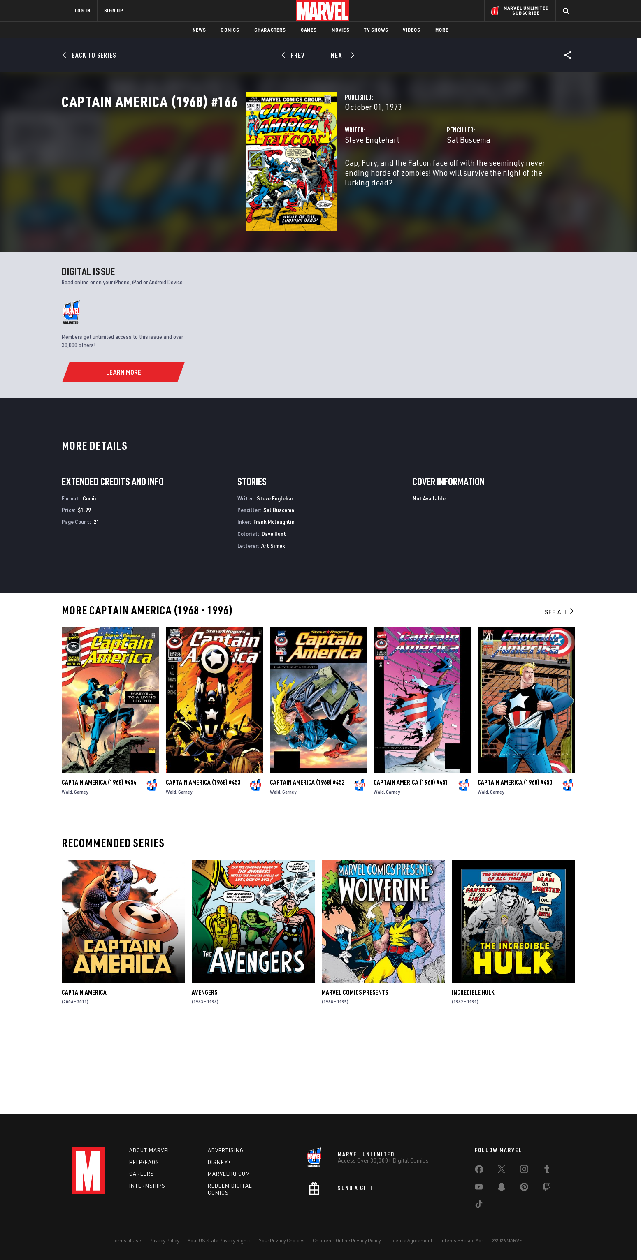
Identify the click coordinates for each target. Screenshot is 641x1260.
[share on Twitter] (501, 1171)
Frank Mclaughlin (274, 604)
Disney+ (219, 1162)
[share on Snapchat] (501, 1188)
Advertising (226, 1150)
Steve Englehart (243, 176)
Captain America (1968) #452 (307, 864)
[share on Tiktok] (479, 1206)
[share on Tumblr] (547, 1171)
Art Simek (273, 627)
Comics (230, 30)
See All (560, 694)
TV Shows (376, 30)
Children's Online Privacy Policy (347, 1240)
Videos (411, 30)
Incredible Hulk (473, 1074)
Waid (67, 874)
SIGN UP (113, 10)
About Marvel (149, 1150)
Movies (340, 30)
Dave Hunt (274, 616)
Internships (147, 1185)
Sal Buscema (404, 176)
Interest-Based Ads (462, 1240)
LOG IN (83, 10)
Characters (270, 30)
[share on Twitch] (547, 1188)
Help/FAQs (144, 1162)
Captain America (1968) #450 (515, 864)
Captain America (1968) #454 (99, 864)
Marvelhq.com (229, 1173)
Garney (81, 874)
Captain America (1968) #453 (203, 864)
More (442, 30)
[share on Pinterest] (524, 1188)
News (199, 30)
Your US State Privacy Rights (219, 1240)
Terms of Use (126, 1240)
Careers (141, 1173)
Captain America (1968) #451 (411, 864)
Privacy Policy (164, 1240)
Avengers (204, 1074)
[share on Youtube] (479, 1188)
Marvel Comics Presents (355, 1074)
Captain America (84, 1074)
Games (309, 30)
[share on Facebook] (479, 1171)
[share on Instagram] (524, 1171)
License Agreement (410, 1240)
